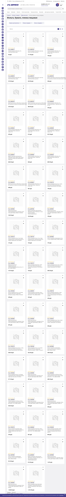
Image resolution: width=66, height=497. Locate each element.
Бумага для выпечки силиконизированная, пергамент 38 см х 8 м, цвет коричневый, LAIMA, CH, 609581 (55, 212)
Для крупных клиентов (49, 12)
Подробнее (61, 495)
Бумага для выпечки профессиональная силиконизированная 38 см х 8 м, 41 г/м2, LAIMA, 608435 (16, 266)
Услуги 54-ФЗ (58, 12)
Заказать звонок (44, 5)
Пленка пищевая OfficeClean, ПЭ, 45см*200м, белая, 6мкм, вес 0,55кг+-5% (14, 130)
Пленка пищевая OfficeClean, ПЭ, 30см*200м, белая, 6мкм (14, 78)
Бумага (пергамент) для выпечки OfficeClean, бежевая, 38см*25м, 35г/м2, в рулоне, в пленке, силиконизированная (36, 104)
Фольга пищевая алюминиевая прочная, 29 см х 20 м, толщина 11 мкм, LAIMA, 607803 (54, 349)
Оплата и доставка (25, 12)
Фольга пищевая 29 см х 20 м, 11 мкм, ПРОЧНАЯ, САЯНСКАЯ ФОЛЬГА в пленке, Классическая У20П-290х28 (15, 349)
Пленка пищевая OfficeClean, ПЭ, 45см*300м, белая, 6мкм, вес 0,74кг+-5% (53, 157)
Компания (13, 12)
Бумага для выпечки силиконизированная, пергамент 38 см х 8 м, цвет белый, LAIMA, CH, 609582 (16, 211)
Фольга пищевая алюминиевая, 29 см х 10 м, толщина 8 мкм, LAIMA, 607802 (55, 239)
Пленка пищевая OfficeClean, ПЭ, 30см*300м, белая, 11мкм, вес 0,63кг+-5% (34, 157)
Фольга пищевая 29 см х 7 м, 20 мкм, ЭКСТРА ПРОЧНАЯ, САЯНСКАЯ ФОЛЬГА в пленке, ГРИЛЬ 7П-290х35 (15, 293)
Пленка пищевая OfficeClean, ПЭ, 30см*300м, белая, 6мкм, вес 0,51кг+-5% (34, 130)
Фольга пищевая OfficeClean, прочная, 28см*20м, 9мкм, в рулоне (35, 78)
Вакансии (41, 12)
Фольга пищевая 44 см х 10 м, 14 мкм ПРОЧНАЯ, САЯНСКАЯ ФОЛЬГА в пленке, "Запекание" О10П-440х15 (54, 321)
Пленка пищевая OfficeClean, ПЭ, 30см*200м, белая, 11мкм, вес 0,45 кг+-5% (54, 104)
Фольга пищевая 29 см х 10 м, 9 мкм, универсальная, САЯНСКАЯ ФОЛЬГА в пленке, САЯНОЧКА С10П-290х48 (16, 239)
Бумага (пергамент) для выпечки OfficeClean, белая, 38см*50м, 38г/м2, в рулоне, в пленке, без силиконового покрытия (55, 78)
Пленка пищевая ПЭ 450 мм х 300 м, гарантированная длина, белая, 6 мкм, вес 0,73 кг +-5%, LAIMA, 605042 (35, 429)
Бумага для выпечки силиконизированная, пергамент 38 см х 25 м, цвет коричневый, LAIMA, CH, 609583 (36, 322)
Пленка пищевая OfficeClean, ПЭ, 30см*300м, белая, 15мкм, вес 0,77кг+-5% (34, 185)
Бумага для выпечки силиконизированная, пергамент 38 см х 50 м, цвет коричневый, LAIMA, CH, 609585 (55, 403)
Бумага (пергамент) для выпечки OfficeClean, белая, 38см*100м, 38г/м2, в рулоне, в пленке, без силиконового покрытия (16, 158)
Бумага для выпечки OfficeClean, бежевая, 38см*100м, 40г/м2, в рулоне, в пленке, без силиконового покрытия (16, 184)
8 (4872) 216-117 (45, 4)
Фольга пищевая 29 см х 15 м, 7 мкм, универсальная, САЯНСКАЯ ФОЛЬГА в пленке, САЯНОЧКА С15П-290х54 (35, 239)
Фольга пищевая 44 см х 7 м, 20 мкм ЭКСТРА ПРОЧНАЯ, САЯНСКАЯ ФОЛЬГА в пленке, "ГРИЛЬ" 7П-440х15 (35, 349)
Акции (8, 12)
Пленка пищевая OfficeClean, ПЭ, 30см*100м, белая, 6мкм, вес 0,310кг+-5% (53, 52)
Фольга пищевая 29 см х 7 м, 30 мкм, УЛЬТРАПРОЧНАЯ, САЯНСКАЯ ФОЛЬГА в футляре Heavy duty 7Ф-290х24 (16, 375)
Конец (21, 493)
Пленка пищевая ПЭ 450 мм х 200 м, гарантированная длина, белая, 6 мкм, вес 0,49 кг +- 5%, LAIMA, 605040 (55, 375)
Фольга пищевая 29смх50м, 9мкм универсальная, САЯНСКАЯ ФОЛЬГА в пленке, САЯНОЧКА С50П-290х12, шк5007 (16, 430)
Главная (9, 15)
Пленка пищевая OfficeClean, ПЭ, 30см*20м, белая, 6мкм (14, 52)
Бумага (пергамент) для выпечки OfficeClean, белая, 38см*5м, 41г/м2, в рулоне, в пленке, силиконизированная (35, 212)
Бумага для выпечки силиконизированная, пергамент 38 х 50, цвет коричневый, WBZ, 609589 (35, 375)
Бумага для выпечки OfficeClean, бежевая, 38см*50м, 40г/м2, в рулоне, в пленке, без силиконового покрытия (16, 104)
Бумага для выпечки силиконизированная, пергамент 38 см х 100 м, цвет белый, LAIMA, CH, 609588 (55, 457)
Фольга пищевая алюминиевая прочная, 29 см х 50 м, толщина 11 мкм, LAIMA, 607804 (15, 457)
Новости (18, 12)
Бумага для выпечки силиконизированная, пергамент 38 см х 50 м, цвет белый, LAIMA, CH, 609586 (36, 402)
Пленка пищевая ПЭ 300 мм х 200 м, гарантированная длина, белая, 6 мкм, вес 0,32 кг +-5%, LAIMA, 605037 (35, 293)
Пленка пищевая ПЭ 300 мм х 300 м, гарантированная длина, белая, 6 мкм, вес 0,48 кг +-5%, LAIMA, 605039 (16, 402)
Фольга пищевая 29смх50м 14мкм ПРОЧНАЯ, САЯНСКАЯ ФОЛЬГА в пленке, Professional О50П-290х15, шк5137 (54, 430)
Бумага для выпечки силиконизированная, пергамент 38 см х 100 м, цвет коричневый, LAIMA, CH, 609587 (16, 486)
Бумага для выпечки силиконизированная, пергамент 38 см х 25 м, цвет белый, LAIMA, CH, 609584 (16, 321)
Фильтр (11, 28)
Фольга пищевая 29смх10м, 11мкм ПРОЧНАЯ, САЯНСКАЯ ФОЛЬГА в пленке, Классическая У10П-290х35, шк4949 (35, 266)
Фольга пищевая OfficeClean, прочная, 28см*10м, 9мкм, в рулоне (35, 52)
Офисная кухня (24, 15)
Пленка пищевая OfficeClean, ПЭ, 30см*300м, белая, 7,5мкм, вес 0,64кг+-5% (53, 130)
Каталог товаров (15, 15)
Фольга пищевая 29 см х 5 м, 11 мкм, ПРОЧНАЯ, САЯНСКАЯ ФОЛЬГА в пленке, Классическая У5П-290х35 (54, 185)
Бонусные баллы (34, 12)
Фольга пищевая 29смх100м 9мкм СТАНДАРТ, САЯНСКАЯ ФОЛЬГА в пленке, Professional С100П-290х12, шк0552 (35, 486)
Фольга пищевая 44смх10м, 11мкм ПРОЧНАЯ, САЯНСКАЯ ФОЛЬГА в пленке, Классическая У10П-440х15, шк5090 (54, 294)
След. (18, 493)
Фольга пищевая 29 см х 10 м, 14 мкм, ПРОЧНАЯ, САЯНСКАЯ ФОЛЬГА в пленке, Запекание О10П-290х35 (55, 266)
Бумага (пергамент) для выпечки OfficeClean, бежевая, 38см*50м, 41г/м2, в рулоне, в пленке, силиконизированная (35, 458)
